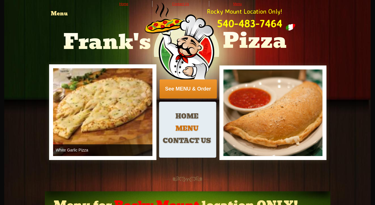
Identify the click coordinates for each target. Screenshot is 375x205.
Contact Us (187, 141)
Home (186, 116)
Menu (186, 129)
